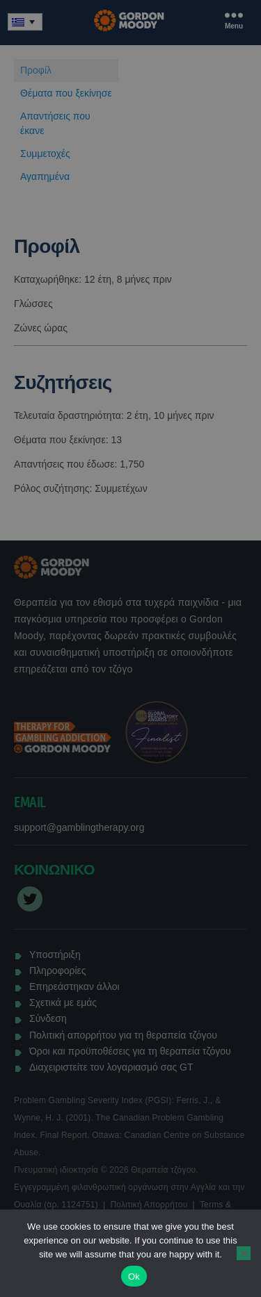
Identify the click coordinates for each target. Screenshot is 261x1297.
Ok (134, 1276)
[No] (244, 1253)
